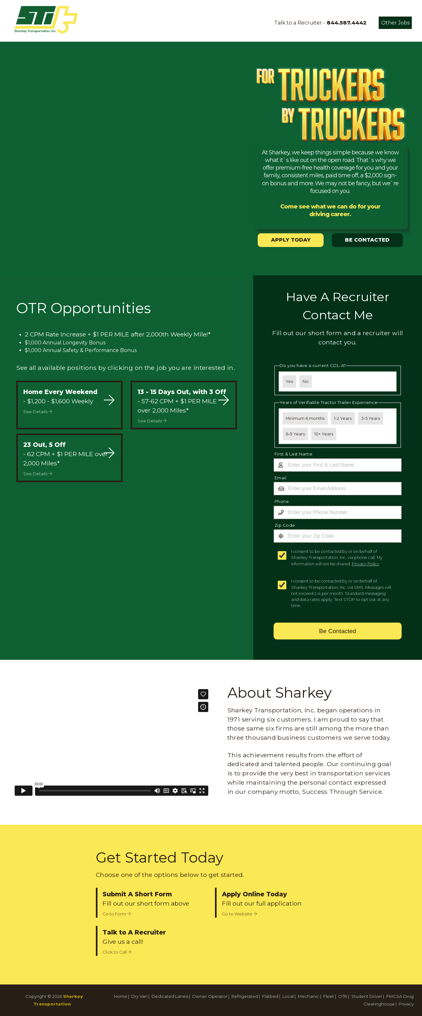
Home (120, 996)
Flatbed (270, 996)
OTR (342, 996)
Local (288, 996)
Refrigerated (245, 996)
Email (281, 477)
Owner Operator (209, 996)
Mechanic (308, 996)
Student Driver (366, 996)
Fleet (328, 996)
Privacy (406, 1003)
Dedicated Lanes (170, 996)
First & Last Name (294, 453)
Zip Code (285, 525)
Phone (282, 501)
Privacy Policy (365, 563)
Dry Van (139, 996)
